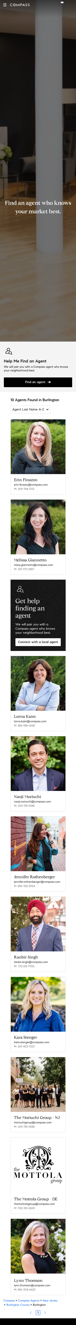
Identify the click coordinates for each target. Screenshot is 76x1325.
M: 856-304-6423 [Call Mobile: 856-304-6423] (24, 1289)
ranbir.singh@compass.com (31, 962)
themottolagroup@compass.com (34, 1204)
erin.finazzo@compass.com (31, 484)
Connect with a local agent (38, 642)
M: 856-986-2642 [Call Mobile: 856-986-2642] (24, 725)
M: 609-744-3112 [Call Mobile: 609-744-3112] (24, 489)
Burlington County (18, 1305)
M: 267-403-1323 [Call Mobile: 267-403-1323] (24, 1046)
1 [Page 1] (38, 1312)
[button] (5, 5)
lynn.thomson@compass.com (32, 1285)
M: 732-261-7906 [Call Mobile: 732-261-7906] (24, 966)
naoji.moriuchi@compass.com (32, 801)
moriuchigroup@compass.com (32, 1122)
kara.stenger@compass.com (31, 1042)
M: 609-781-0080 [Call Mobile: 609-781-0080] (24, 806)
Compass (9, 1300)
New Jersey (50, 1300)
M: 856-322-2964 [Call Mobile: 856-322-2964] (24, 886)
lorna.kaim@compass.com (30, 721)
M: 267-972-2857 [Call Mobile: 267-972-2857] (24, 569)
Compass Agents (29, 1300)
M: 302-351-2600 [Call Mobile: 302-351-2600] (24, 1208)
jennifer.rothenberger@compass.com (37, 882)
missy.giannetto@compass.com (33, 565)
